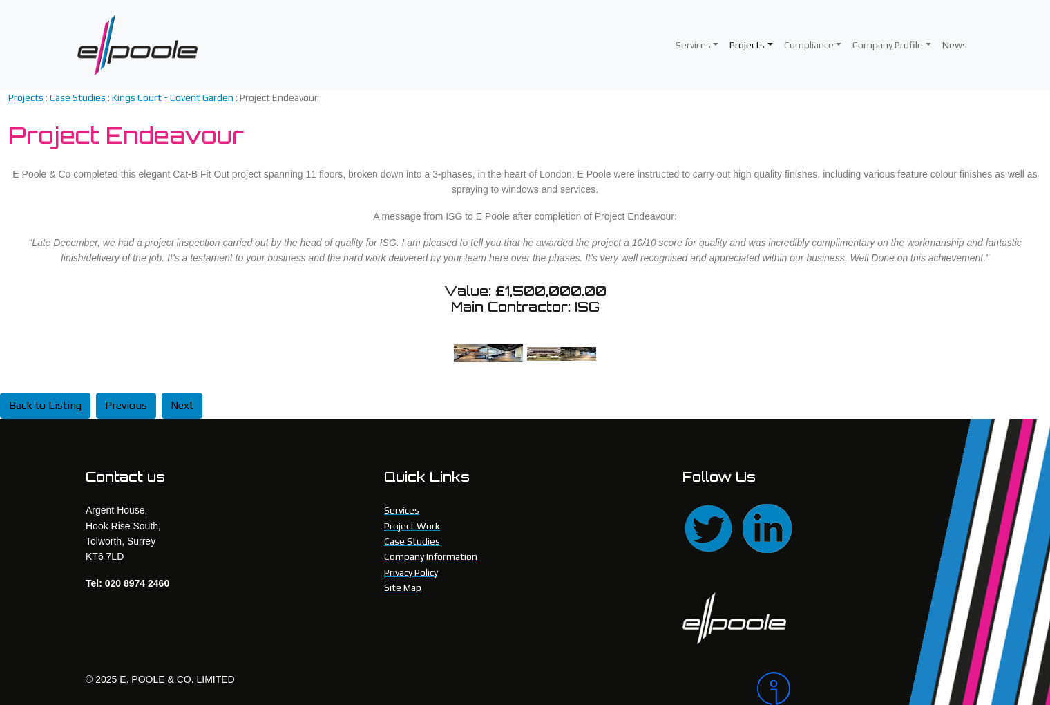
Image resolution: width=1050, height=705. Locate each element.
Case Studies (78, 97)
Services (693, 44)
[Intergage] (860, 688)
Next (182, 405)
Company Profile (887, 44)
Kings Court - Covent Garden (172, 97)
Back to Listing (45, 405)
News (954, 44)
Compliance (809, 44)
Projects (747, 44)
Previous (126, 405)
